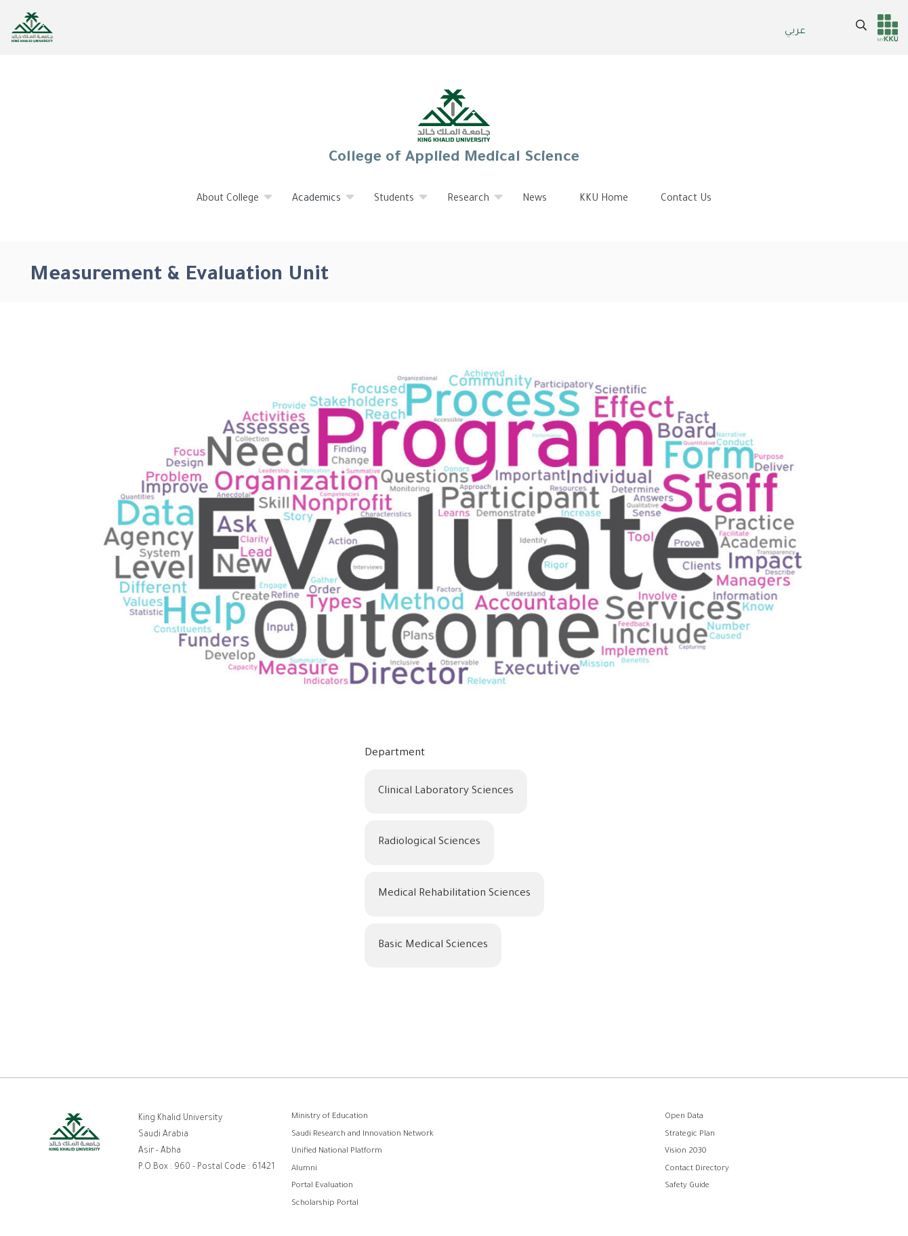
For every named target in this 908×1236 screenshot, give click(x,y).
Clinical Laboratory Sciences (446, 791)
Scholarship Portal (324, 1203)
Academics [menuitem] (317, 204)
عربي (795, 31)
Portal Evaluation (322, 1186)
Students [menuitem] (394, 204)
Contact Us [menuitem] (686, 199)
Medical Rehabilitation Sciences (454, 894)
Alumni (304, 1169)
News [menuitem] (534, 199)
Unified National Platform (336, 1151)
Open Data (684, 1117)
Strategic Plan (690, 1134)
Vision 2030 (686, 1151)
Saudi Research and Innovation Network (362, 1134)
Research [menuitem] (468, 204)
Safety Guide (687, 1186)
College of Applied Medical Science (454, 126)
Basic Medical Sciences (433, 945)
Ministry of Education (329, 1117)
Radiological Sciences (429, 842)
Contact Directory (697, 1169)
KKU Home (603, 199)
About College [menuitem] (228, 204)
